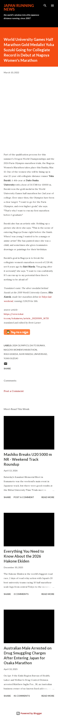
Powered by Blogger (29, 713)
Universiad (40, 354)
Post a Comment (14, 391)
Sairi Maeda (26, 354)
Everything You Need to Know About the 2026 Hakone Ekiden (24, 556)
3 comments (21, 594)
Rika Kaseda (11, 354)
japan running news (19, 7)
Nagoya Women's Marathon (20, 349)
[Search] (45, 5)
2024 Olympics (20, 345)
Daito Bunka (37, 345)
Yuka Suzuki (11, 358)
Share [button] (7, 368)
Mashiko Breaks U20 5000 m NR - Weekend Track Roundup (28, 459)
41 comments (22, 695)
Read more (47, 497)
